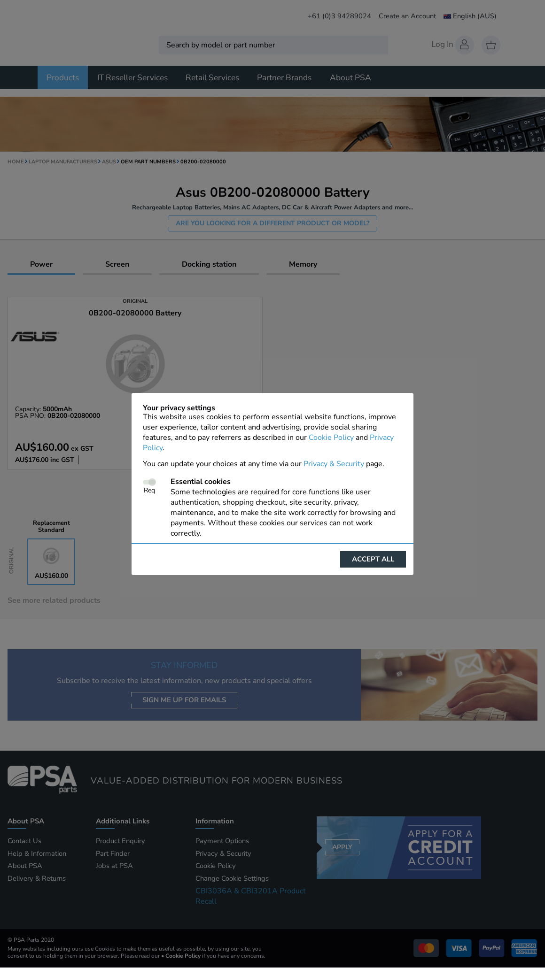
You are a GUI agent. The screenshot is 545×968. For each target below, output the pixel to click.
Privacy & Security (334, 464)
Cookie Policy (331, 437)
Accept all (373, 559)
